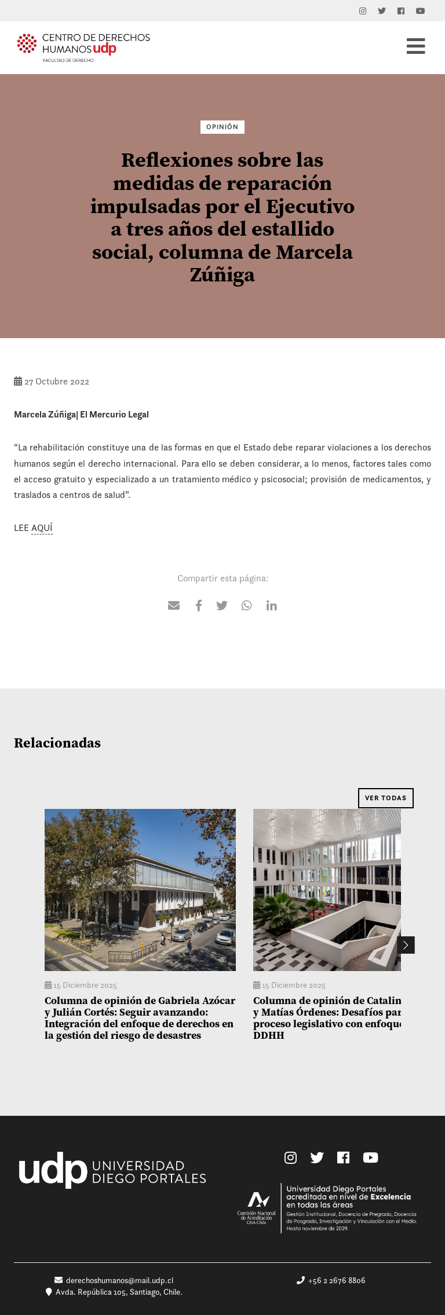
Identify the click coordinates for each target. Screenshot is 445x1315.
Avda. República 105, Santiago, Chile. (114, 1292)
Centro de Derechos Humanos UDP (83, 47)
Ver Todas (386, 798)
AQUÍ (42, 528)
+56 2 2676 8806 (331, 1280)
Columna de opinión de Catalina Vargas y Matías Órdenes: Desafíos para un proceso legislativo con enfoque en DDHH (348, 1017)
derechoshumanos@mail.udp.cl (113, 1280)
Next (405, 945)
